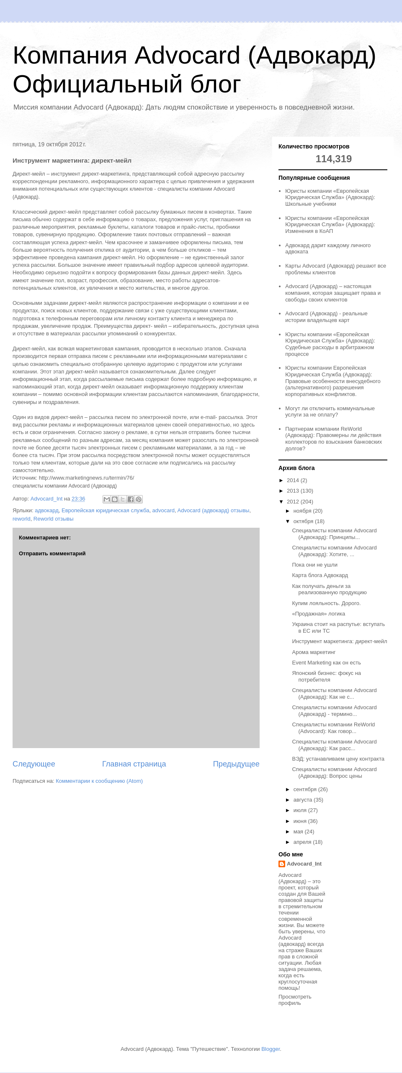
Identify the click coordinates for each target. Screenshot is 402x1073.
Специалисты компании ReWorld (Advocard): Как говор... (333, 727)
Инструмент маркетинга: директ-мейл (339, 641)
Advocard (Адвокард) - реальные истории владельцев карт (326, 316)
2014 (294, 480)
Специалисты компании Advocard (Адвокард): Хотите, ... (334, 550)
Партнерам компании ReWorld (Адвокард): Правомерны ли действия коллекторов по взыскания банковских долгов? (333, 439)
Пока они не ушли (314, 565)
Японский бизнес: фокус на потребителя (326, 676)
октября (304, 521)
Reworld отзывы (54, 519)
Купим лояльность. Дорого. (326, 603)
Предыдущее (236, 764)
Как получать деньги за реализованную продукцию (329, 589)
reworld (22, 519)
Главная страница (134, 764)
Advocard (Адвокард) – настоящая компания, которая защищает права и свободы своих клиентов (333, 292)
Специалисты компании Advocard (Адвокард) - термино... (334, 710)
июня (301, 821)
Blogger (270, 1049)
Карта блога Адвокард (320, 575)
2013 (294, 491)
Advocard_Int (304, 864)
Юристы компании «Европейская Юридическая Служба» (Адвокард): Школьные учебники (330, 197)
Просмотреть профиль (295, 1000)
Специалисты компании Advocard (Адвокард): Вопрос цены (334, 772)
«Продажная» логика (318, 614)
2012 (294, 501)
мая (299, 831)
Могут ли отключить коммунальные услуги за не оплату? (330, 411)
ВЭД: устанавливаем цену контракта (338, 759)
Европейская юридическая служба (105, 510)
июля (301, 810)
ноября (303, 511)
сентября (306, 789)
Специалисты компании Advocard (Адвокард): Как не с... (334, 693)
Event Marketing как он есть (326, 662)
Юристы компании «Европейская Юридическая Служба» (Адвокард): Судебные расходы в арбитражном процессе (330, 344)
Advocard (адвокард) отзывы (214, 510)
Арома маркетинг (313, 652)
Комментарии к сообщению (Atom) (99, 781)
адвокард (47, 510)
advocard (163, 510)
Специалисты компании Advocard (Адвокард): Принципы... (334, 533)
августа (304, 800)
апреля (303, 842)
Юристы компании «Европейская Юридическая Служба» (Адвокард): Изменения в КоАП (330, 224)
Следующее (34, 764)
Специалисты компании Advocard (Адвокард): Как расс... (334, 744)
